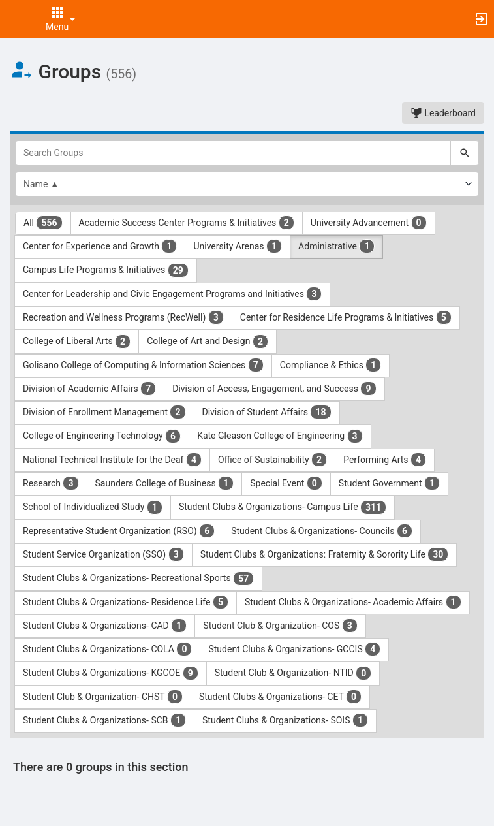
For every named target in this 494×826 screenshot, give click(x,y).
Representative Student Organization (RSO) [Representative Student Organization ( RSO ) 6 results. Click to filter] (119, 531)
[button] (16, 19)
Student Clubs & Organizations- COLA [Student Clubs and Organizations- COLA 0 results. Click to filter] (107, 649)
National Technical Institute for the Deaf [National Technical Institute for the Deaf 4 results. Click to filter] (112, 460)
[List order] (247, 184)
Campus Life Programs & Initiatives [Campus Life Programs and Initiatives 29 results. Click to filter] (106, 270)
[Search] (464, 152)
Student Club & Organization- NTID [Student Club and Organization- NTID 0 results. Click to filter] (293, 673)
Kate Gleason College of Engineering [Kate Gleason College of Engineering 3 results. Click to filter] (279, 436)
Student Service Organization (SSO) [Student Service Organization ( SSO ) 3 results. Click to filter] (103, 554)
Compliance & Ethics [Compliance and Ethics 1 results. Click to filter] (331, 365)
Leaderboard (443, 113)
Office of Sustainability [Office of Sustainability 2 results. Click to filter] (272, 460)
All (43, 222)
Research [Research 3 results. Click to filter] (51, 483)
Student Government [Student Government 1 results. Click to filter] (389, 483)
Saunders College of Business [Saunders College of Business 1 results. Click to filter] (164, 483)
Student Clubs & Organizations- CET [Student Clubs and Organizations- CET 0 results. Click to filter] (280, 697)
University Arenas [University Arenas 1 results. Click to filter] (237, 246)
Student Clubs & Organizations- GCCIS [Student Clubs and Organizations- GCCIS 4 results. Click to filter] (294, 649)
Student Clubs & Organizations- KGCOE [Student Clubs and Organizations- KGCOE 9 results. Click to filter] (110, 673)
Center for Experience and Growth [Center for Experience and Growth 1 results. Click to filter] (100, 246)
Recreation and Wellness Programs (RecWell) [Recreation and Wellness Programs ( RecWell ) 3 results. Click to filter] (123, 317)
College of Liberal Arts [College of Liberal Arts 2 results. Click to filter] (77, 341)
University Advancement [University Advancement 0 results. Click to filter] (369, 222)
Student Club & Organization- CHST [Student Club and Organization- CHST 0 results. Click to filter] (103, 697)
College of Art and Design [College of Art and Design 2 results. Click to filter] (207, 341)
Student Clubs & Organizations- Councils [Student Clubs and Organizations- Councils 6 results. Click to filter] (321, 531)
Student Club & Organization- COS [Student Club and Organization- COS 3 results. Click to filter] (280, 625)
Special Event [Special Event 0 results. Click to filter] (286, 483)
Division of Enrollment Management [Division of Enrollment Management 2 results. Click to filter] (104, 412)
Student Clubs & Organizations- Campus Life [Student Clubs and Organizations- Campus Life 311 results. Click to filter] (282, 507)
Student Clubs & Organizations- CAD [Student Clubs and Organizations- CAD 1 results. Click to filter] (105, 625)
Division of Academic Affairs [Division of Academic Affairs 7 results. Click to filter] (89, 388)
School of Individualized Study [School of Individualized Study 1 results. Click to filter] (92, 507)
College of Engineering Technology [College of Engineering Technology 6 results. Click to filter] (102, 436)
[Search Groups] (233, 152)
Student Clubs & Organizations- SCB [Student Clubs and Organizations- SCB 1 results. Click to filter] (104, 720)
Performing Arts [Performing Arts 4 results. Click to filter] (384, 460)
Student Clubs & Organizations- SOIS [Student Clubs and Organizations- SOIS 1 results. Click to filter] (285, 720)
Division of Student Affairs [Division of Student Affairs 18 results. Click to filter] (267, 412)
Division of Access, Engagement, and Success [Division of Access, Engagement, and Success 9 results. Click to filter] (274, 388)
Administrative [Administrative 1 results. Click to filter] (336, 246)
